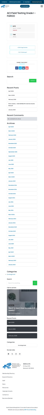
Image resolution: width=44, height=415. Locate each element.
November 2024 (12, 189)
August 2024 (11, 197)
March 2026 (11, 95)
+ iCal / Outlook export (22, 52)
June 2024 (11, 206)
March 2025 (11, 177)
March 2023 (11, 256)
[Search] (20, 283)
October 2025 (12, 147)
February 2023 (12, 260)
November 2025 (12, 143)
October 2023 (12, 231)
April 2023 (11, 252)
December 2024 (12, 185)
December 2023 (12, 227)
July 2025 (10, 160)
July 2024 (10, 202)
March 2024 (11, 214)
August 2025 (11, 156)
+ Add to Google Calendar (22, 47)
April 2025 (11, 172)
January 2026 (12, 109)
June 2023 (11, 243)
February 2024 (12, 218)
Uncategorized (11, 274)
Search (10, 76)
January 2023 (11, 264)
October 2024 (12, 193)
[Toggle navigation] (41, 6)
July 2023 (10, 239)
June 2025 (11, 164)
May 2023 (10, 248)
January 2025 (11, 181)
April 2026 (11, 91)
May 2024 (11, 210)
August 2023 (11, 235)
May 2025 (10, 168)
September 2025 (12, 152)
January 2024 (12, 223)
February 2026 (12, 99)
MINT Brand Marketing (30, 410)
